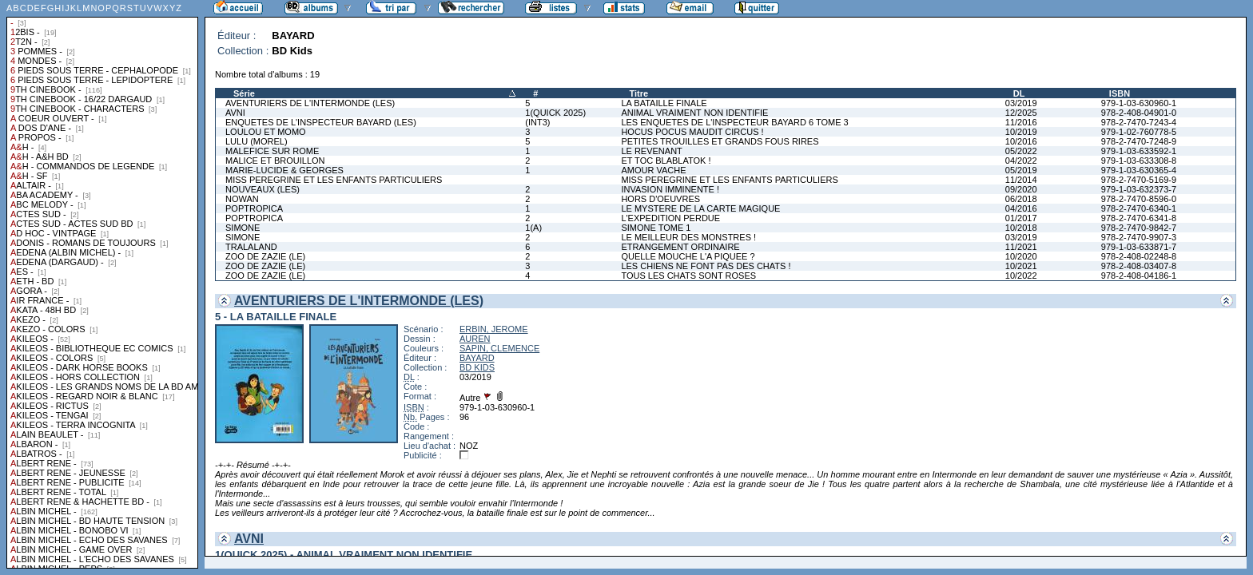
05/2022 (1021, 151)
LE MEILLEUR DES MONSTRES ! (688, 237)
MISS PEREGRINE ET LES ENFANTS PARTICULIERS (333, 179)
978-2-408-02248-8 (1138, 256)
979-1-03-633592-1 (1138, 151)
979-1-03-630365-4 (1138, 170)
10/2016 (1021, 141)
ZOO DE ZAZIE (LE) (265, 256)
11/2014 (1021, 179)
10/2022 (1021, 275)
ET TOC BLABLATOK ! (665, 160)
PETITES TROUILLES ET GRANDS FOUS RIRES (719, 141)
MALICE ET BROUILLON (275, 160)
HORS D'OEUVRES (660, 199)
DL (1019, 93)
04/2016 (1021, 208)
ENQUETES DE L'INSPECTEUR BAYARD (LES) (320, 122)
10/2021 (1021, 266)
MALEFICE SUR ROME (272, 151)
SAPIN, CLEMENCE (499, 348)
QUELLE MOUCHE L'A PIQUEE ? (687, 256)
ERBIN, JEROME (493, 329)
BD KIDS (477, 367)
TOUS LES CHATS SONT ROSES (688, 275)
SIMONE (242, 227)
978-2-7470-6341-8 (1138, 218)
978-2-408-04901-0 (1138, 112)
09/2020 (1021, 189)
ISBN (1119, 93)
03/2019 (1021, 103)
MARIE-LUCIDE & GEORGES (284, 170)
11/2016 (1021, 122)
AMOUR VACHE (653, 170)
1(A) (533, 227)
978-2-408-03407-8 (1138, 266)
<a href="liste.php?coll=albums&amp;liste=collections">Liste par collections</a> (102, 284)
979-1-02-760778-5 (1138, 132)
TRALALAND (251, 247)
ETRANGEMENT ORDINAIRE (680, 247)
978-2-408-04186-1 (1138, 275)
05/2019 (1021, 170)
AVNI (235, 112)
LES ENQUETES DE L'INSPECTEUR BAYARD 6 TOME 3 (734, 122)
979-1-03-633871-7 (1138, 247)
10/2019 (1021, 132)
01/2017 (1021, 218)
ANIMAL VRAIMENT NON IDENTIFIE (694, 112)
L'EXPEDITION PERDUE (670, 218)
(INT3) (537, 122)
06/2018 (1021, 199)
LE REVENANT (651, 151)
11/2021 (1021, 247)
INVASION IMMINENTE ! (670, 189)
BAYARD (477, 358)
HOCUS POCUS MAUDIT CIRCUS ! (692, 132)
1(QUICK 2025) (555, 112)
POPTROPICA (254, 208)
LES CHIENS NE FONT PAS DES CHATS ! (705, 266)
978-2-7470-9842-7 (1138, 227)
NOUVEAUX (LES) (262, 189)
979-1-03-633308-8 (1138, 160)
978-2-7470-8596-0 (1138, 199)
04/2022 (1021, 160)
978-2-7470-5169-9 (1138, 179)
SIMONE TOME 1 (655, 227)
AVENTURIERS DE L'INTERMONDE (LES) (310, 103)
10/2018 (1021, 227)
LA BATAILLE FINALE (663, 103)
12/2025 (1021, 112)
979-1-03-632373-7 (1138, 189)
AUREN (475, 338)
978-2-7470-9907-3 (1138, 237)
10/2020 (1021, 256)
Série (244, 93)
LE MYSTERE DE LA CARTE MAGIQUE (700, 208)
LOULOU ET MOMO (265, 132)
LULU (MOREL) (256, 141)
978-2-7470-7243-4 (1138, 122)
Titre (638, 93)
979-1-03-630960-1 (1138, 103)
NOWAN (242, 199)
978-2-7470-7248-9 (1138, 141)
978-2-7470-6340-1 (1138, 208)
